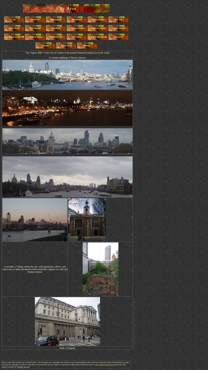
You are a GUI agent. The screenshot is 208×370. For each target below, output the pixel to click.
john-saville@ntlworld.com (105, 364)
